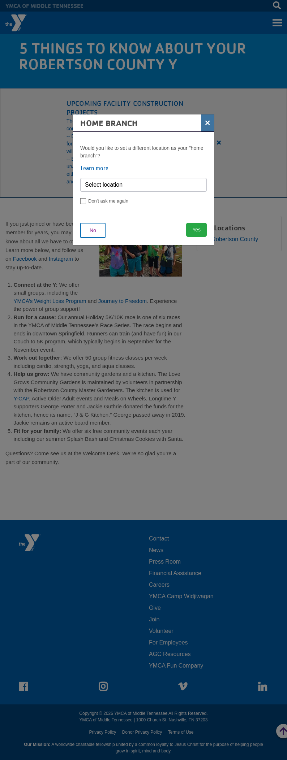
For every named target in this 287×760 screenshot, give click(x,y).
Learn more (94, 168)
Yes (196, 230)
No (93, 230)
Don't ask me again (108, 201)
